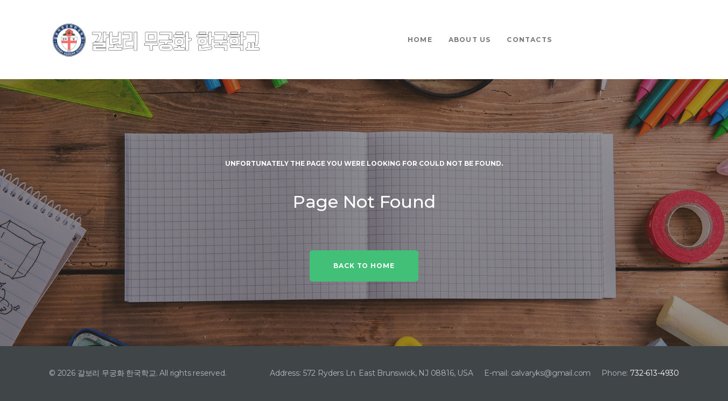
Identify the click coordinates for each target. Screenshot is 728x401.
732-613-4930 (654, 373)
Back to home (364, 266)
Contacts (529, 40)
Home (420, 40)
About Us (470, 40)
